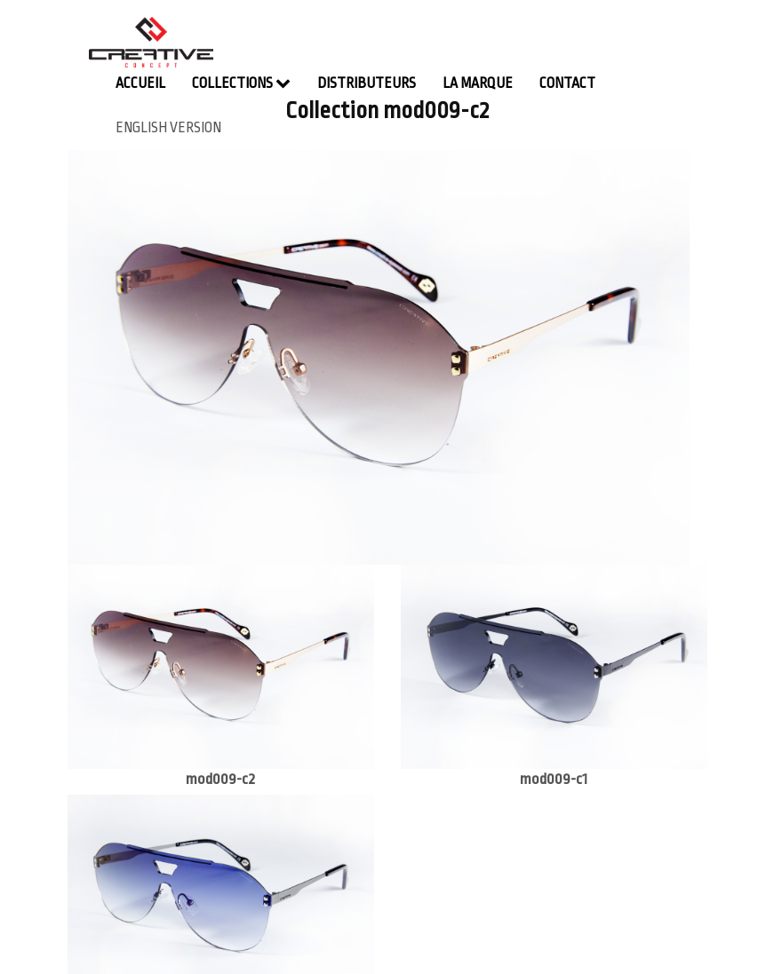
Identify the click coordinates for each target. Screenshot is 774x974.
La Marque (478, 83)
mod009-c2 (220, 779)
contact (567, 83)
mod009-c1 (553, 779)
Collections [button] (241, 83)
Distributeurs (366, 83)
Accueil (140, 83)
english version (168, 128)
